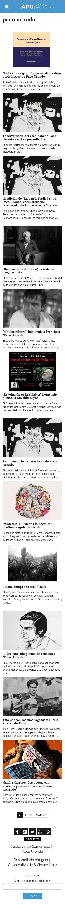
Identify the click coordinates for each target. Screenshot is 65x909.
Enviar (33, 896)
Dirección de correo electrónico (32, 881)
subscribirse (32, 839)
